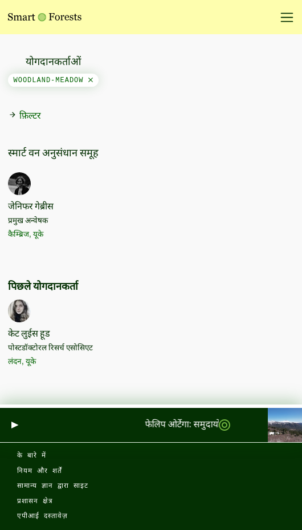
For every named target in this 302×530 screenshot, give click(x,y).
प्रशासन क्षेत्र (35, 501)
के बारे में (31, 456)
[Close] (90, 80)
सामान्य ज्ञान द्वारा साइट (52, 486)
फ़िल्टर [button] (25, 116)
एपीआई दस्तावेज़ (42, 516)
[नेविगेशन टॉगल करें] (283, 17)
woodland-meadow (53, 80)
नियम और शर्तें (39, 471)
